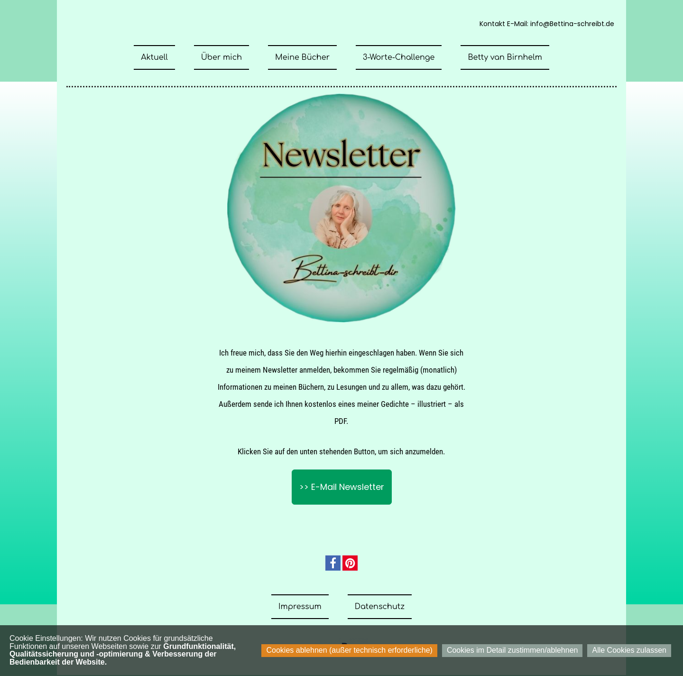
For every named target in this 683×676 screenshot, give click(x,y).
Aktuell (154, 57)
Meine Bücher (302, 57)
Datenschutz (380, 606)
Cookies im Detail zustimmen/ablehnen (512, 650)
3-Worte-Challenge (398, 57)
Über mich (221, 57)
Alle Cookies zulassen (629, 650)
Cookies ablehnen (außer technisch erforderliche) (349, 650)
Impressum (300, 606)
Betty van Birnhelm (505, 57)
